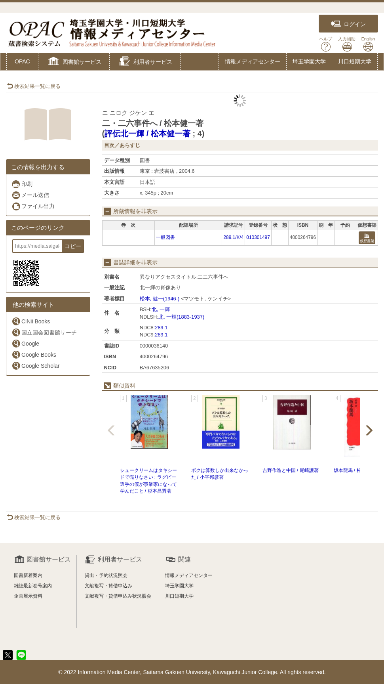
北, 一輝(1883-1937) (181, 317)
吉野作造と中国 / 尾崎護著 (290, 470)
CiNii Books (30, 321)
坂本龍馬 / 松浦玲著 (355, 470)
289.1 (161, 328)
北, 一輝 (161, 309)
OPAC (22, 61)
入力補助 (346, 44)
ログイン (348, 24)
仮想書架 (367, 238)
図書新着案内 (28, 575)
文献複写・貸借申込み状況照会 (118, 596)
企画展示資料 (28, 596)
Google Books (33, 354)
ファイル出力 (33, 206)
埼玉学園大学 (309, 61)
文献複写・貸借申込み (108, 585)
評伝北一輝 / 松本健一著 (147, 133)
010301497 (258, 237)
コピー (73, 246)
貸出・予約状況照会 (106, 575)
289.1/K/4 (233, 237)
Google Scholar (35, 365)
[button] (73, 62)
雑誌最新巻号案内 (33, 585)
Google (25, 343)
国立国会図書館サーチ (44, 332)
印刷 (21, 184)
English (368, 44)
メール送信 (30, 195)
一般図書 (165, 237)
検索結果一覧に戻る (34, 86)
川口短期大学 (354, 61)
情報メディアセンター (252, 61)
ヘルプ (325, 44)
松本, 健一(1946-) (160, 299)
